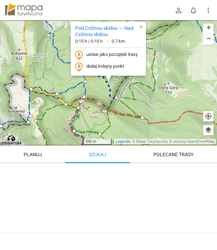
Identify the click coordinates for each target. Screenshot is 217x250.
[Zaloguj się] (178, 10)
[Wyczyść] (208, 170)
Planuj (33, 154)
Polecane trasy (173, 154)
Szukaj (97, 154)
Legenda (123, 141)
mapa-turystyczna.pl (23, 10)
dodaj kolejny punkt (99, 67)
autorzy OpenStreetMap (193, 141)
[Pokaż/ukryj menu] (208, 10)
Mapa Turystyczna (151, 141)
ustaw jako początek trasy (106, 55)
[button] (48, 35)
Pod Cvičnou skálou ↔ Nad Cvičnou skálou (104, 31)
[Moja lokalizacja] (208, 116)
